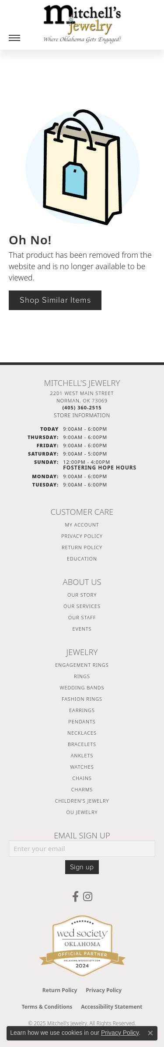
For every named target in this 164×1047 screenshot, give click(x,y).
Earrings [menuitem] (82, 710)
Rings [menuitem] (82, 676)
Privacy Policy (82, 536)
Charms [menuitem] (82, 789)
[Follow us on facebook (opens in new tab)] (75, 897)
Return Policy (82, 547)
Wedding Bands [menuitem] (82, 687)
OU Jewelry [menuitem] (82, 812)
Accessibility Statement (111, 1006)
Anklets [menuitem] (82, 755)
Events (81, 628)
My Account (82, 524)
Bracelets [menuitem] (82, 744)
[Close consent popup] (150, 1033)
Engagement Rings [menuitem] (81, 665)
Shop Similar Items (55, 300)
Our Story (82, 594)
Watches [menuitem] (82, 766)
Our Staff (82, 617)
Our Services (82, 606)
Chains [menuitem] (82, 778)
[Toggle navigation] (14, 38)
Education (82, 558)
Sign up (82, 867)
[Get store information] (82, 415)
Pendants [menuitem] (81, 721)
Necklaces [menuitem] (82, 733)
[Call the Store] (81, 407)
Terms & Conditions (46, 1006)
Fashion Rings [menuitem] (82, 699)
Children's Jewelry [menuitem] (82, 800)
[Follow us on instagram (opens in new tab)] (87, 897)
